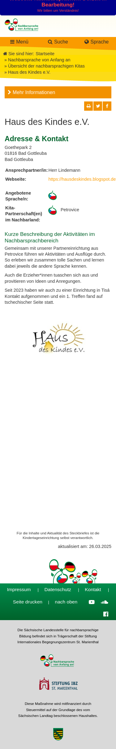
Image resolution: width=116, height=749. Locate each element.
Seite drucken (27, 601)
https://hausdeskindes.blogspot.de (82, 179)
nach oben (66, 601)
